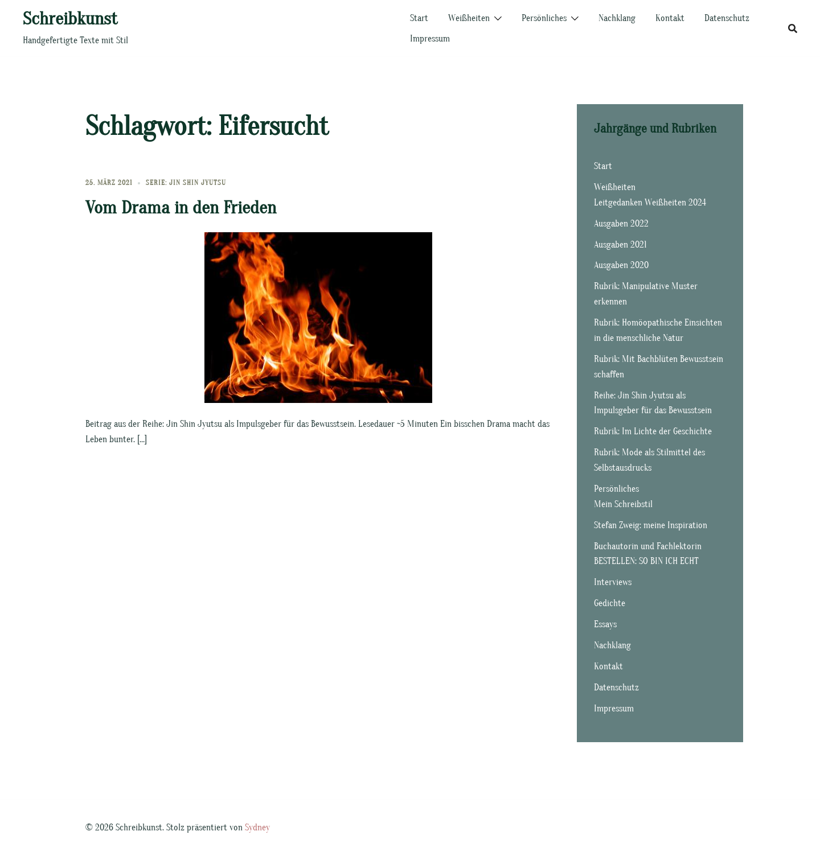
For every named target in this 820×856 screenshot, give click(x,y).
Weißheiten (469, 18)
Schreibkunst (70, 18)
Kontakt (669, 18)
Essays (605, 624)
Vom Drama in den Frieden (180, 207)
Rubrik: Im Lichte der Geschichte (653, 431)
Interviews (613, 582)
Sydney (257, 827)
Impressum (430, 39)
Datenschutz (726, 18)
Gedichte (609, 603)
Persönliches (544, 18)
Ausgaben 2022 (621, 224)
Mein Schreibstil (623, 504)
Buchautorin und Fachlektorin (648, 546)
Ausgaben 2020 (621, 265)
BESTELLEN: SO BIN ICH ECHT (646, 561)
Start (419, 18)
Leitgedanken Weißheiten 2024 (650, 202)
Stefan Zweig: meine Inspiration (650, 525)
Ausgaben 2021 (620, 245)
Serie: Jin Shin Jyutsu (186, 183)
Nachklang (617, 18)
